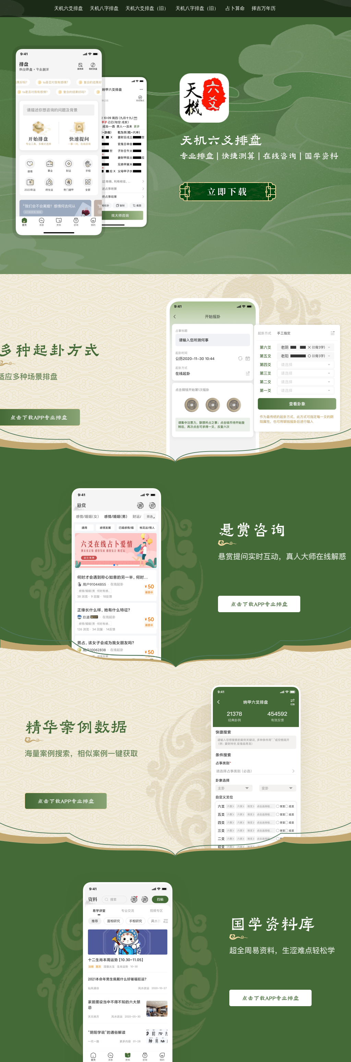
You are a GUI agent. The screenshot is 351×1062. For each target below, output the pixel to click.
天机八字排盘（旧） (197, 8)
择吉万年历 (264, 8)
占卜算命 (235, 8)
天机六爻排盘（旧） (147, 8)
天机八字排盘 (104, 8)
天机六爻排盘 (68, 8)
